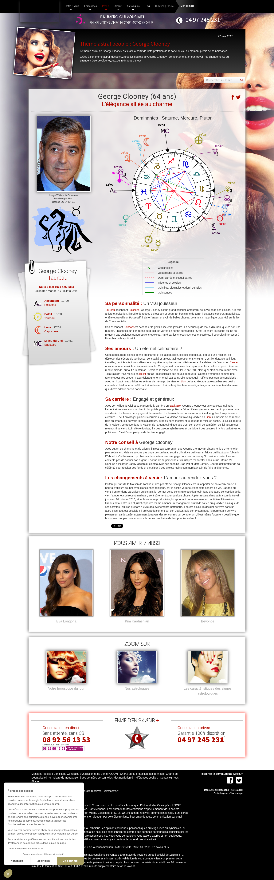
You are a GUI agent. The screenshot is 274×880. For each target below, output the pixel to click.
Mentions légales (41, 780)
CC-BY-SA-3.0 (68, 202)
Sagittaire (50, 344)
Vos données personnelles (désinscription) (106, 783)
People (105, 8)
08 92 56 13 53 (66, 746)
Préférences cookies (146, 783)
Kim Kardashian (137, 621)
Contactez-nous (169, 783)
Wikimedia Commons (67, 195)
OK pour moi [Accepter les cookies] (70, 860)
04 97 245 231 (203, 20)
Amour (118, 8)
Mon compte (187, 6)
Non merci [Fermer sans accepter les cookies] (16, 860)
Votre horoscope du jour (66, 695)
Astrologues (133, 8)
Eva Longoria (66, 621)
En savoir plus (160, 853)
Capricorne (51, 331)
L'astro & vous (71, 8)
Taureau (49, 318)
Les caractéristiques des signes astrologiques (208, 697)
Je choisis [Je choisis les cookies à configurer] (43, 860)
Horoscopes (90, 8)
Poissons (50, 304)
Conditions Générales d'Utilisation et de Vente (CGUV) (85, 780)
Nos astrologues (137, 695)
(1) (221, 18)
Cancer (234, 362)
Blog (147, 6)
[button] (8, 873)
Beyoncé (207, 621)
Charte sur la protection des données (142, 780)
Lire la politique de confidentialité (24, 848)
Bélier (142, 373)
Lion (183, 381)
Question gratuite (164, 6)
